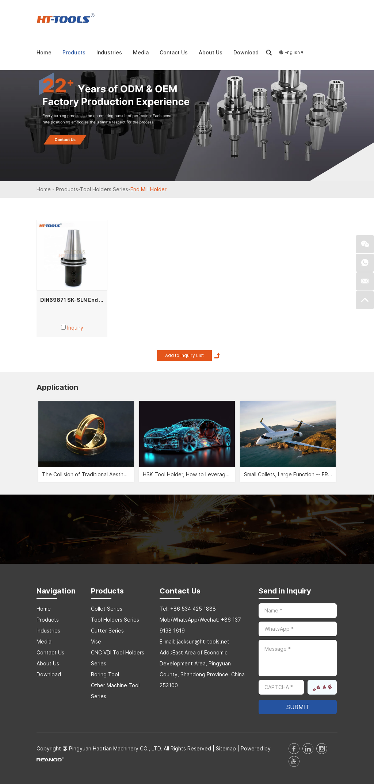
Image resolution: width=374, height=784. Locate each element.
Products (73, 52)
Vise (96, 641)
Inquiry (75, 327)
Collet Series (106, 609)
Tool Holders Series (104, 189)
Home (44, 52)
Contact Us (174, 52)
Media (141, 52)
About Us (210, 52)
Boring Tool (105, 674)
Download (246, 52)
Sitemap (226, 748)
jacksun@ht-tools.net (203, 641)
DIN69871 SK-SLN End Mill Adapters (87, 300)
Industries (109, 52)
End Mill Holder (148, 189)
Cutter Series (107, 630)
